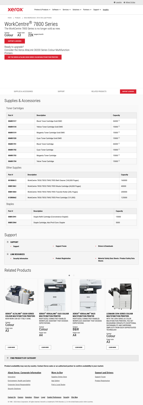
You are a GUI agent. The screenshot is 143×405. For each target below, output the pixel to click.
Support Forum (61, 246)
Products (17, 18)
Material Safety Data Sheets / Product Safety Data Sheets (116, 259)
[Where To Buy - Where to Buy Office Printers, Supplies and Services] (129, 2)
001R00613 (12, 180)
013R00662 (12, 198)
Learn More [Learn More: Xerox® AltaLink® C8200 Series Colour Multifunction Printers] (11, 347)
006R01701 (12, 144)
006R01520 (12, 138)
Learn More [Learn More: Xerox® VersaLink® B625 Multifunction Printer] (78, 347)
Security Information (20, 258)
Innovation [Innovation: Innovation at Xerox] (11, 377)
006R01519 (12, 133)
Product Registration (63, 258)
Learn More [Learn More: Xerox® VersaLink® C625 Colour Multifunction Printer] (45, 347)
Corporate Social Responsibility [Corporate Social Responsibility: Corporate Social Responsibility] (19, 385)
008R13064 (12, 192)
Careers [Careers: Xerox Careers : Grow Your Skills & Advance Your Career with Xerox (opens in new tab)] (20, 397)
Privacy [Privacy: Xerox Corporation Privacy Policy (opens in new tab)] (36, 397)
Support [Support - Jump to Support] (61, 91)
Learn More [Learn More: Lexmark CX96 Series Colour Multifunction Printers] (112, 347)
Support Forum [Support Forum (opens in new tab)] (100, 377)
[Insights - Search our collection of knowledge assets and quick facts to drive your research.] (106, 9)
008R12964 (12, 223)
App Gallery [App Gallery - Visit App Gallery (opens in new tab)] (55, 381)
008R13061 (12, 186)
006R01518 (12, 127)
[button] (69, 275)
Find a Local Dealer (58, 385)
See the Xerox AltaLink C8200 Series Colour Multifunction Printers (33, 57)
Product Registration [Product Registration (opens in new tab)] (102, 381)
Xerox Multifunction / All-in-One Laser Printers (38, 18)
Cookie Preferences (54, 397)
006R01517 (12, 121)
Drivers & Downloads (105, 246)
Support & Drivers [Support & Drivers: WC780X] (14, 41)
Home (10, 18)
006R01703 (12, 155)
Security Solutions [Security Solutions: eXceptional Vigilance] (14, 389)
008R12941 (12, 217)
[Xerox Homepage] (16, 9)
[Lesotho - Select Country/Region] (118, 2)
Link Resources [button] (17, 254)
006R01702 (12, 150)
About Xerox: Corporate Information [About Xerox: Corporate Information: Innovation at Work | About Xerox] (24, 372)
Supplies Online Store (59, 377)
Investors (28, 397)
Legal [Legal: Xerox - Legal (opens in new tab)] (43, 397)
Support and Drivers (104, 372)
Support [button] (14, 242)
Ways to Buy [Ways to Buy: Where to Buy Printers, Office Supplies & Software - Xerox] (57, 372)
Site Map (74, 397)
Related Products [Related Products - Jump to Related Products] (98, 91)
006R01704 (12, 161)
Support (16, 246)
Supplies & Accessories (23, 91)
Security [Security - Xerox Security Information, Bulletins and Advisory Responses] (66, 397)
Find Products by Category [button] (23, 358)
